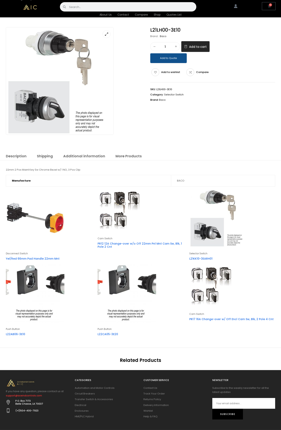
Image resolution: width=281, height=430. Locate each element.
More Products (129, 156)
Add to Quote (168, 58)
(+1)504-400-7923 (26, 410)
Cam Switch (105, 238)
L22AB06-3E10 (15, 334)
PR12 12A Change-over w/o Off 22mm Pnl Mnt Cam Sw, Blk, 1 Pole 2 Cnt (140, 245)
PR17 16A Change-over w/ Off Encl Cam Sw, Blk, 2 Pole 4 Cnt (231, 319)
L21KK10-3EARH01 (201, 259)
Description (16, 156)
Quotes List (174, 15)
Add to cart (198, 47)
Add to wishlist (170, 72)
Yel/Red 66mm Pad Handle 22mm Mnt (33, 259)
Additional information (84, 156)
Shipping (45, 156)
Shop (157, 15)
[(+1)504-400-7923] (8, 410)
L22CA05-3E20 (108, 334)
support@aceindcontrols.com (24, 395)
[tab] (16, 156)
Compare (141, 15)
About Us (106, 15)
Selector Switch (174, 94)
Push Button (13, 329)
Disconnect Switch (17, 253)
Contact (123, 15)
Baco (163, 36)
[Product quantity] (165, 46)
